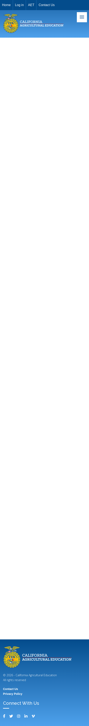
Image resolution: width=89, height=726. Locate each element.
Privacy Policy (12, 693)
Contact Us (47, 5)
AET (31, 5)
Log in (19, 5)
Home (6, 5)
